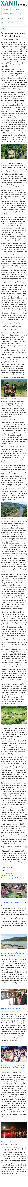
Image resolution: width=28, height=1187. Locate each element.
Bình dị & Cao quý (7, 23)
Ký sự (3, 18)
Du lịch (20, 14)
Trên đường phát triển (8, 14)
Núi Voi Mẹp (21, 878)
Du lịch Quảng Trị (9, 873)
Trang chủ (5, 9)
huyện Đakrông (8, 878)
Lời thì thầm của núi (10, 875)
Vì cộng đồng (12, 18)
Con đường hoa (20, 23)
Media (21, 18)
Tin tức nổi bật (15, 9)
